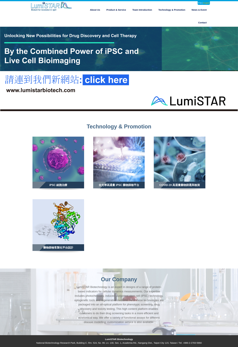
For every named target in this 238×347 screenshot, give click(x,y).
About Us (95, 10)
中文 (200, 3)
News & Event (199, 10)
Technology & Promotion (171, 10)
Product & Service (116, 10)
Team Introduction (142, 10)
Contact (202, 22)
